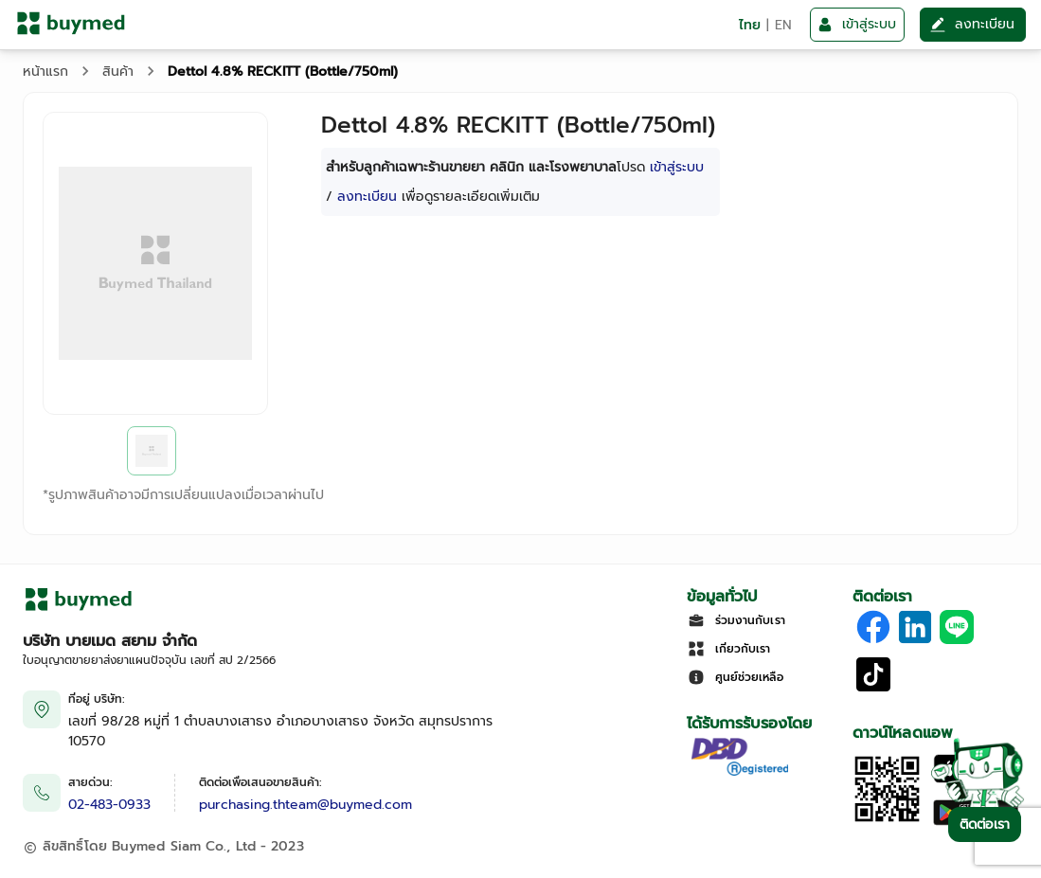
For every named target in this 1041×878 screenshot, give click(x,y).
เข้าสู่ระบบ (677, 167)
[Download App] (888, 820)
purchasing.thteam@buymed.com (305, 805)
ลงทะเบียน (367, 196)
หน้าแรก (45, 71)
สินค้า (118, 71)
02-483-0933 (109, 805)
